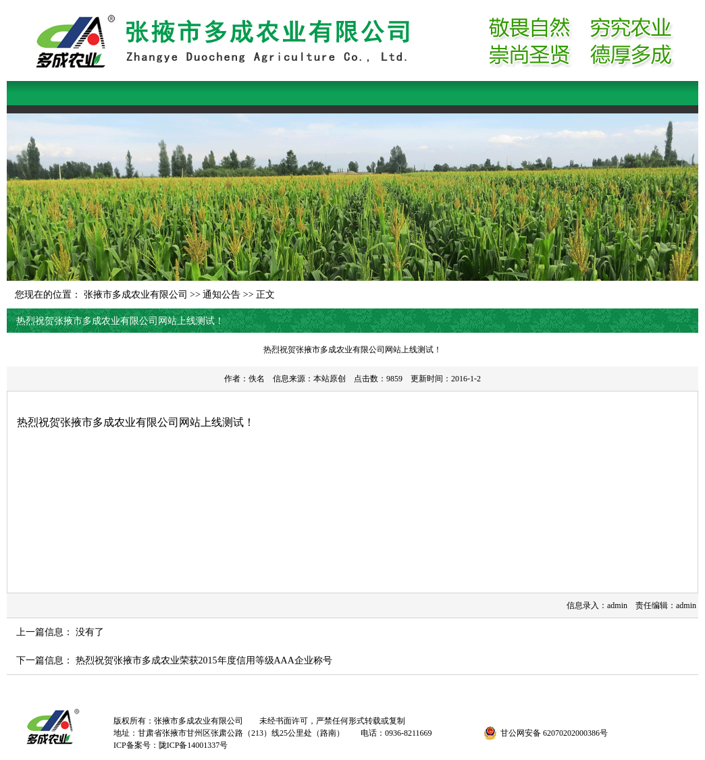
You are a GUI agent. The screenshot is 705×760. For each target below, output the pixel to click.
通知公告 (221, 295)
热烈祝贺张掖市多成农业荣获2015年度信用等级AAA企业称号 (204, 660)
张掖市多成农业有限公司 (136, 295)
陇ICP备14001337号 (193, 745)
